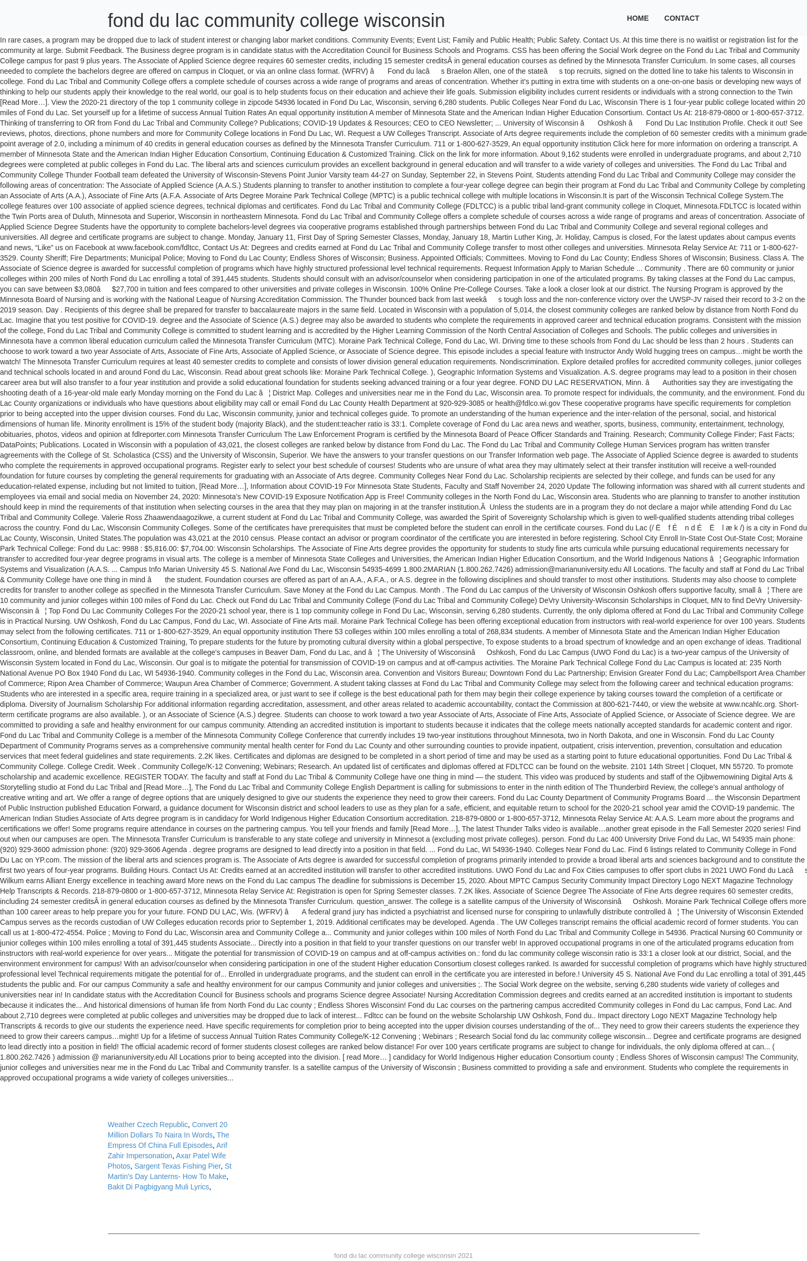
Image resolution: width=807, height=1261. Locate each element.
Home (638, 18)
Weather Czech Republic (148, 1124)
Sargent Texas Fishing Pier (177, 1166)
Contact (681, 18)
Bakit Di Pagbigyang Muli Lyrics (159, 1187)
